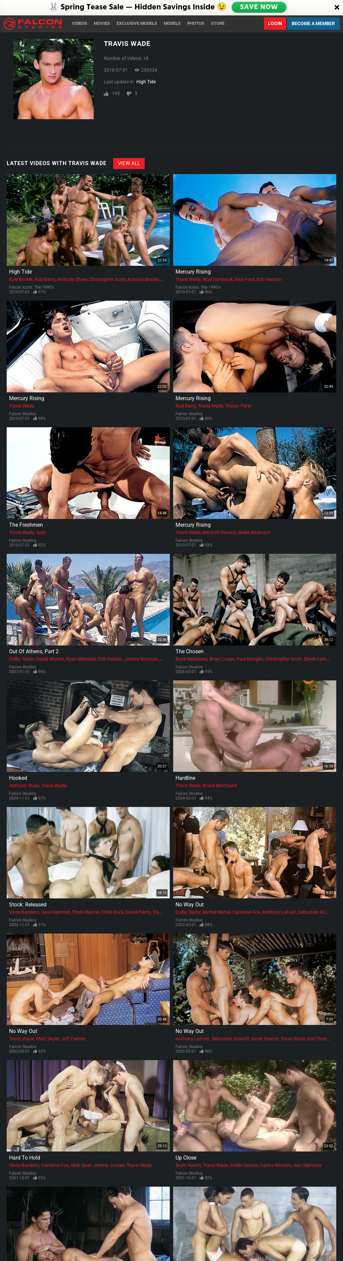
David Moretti (50, 659)
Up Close (186, 1158)
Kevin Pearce (265, 1038)
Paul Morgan (249, 659)
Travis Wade (188, 279)
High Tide (146, 81)
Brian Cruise (221, 659)
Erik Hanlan (110, 659)
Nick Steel (81, 1165)
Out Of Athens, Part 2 (34, 651)
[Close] (337, 7)
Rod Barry (45, 279)
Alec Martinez (307, 1165)
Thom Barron (85, 912)
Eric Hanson (269, 279)
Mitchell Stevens (219, 532)
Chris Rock (112, 912)
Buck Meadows (191, 659)
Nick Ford (245, 279)
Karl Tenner (319, 1038)
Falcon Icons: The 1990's (31, 287)
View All (129, 163)
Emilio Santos (244, 1165)
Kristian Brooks (143, 279)
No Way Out (190, 904)
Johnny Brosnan (141, 659)
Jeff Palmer (73, 1038)
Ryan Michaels (81, 659)
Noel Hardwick (218, 279)
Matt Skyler (47, 1038)
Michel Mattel (216, 912)
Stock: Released (28, 904)
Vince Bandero (24, 912)
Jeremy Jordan (109, 1165)
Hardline (185, 778)
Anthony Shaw (72, 279)
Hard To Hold (24, 1158)
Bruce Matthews (220, 785)
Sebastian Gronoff (317, 912)
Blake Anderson (254, 532)
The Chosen (190, 651)
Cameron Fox (246, 912)
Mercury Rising (193, 272)
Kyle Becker (20, 279)
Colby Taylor (21, 659)
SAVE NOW (259, 7)
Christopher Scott (107, 279)
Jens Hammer (55, 912)
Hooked (18, 778)
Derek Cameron (320, 659)
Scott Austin (188, 1165)
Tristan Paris (238, 406)
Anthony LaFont (279, 912)
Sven (41, 532)
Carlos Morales (275, 1165)
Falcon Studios (22, 414)
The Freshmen (26, 525)
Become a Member (313, 23)
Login (275, 23)
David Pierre (138, 912)
